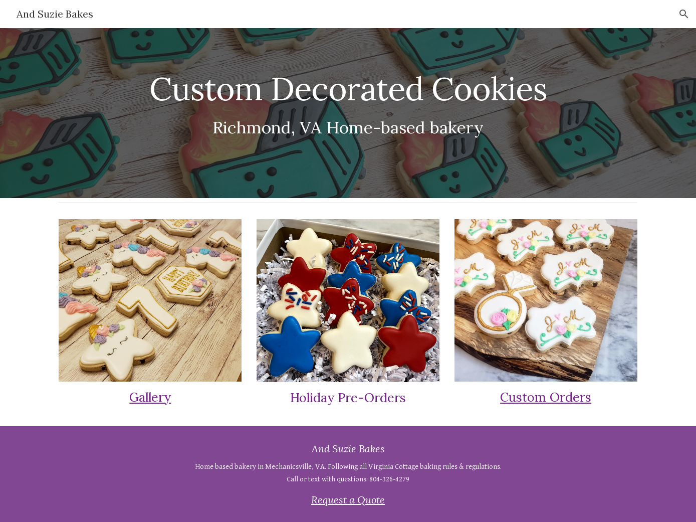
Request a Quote (348, 499)
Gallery (150, 397)
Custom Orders (545, 397)
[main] (348, 100)
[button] (684, 14)
